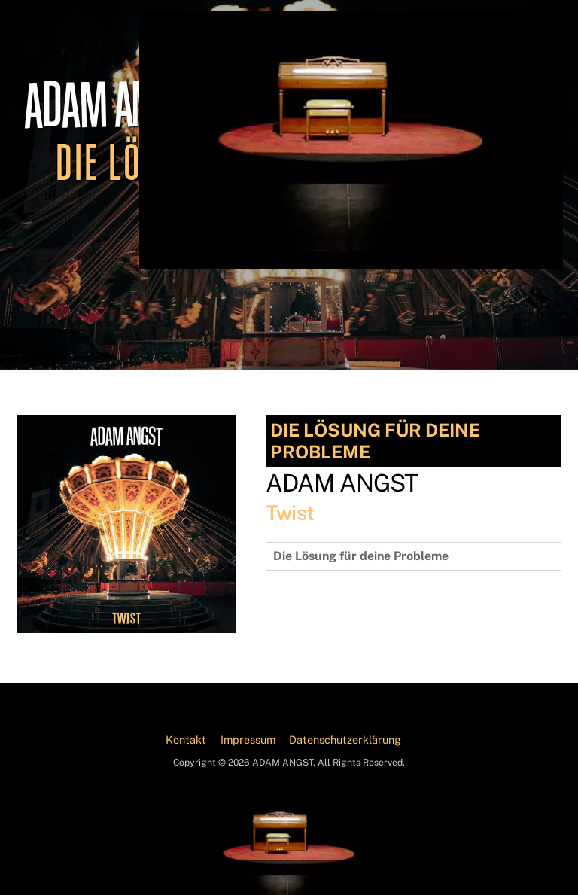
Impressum (248, 739)
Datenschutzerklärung (345, 739)
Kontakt (186, 739)
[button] (33, 862)
